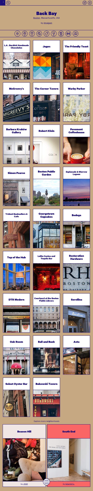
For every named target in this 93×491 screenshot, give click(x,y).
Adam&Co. (70, 484)
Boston (36, 18)
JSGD (25, 484)
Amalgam (48, 23)
